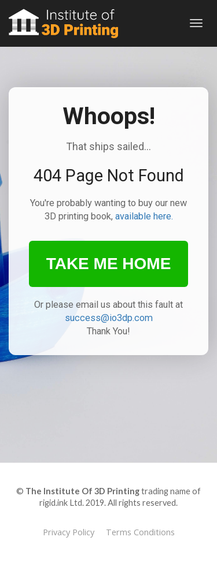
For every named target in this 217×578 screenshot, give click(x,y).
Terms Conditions (140, 532)
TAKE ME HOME (108, 264)
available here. (144, 216)
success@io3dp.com (109, 317)
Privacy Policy (68, 532)
